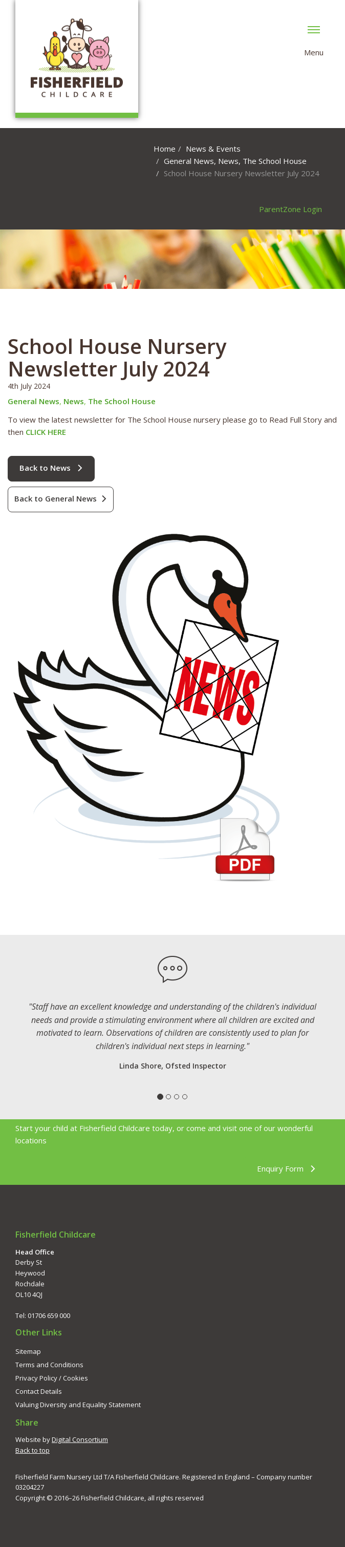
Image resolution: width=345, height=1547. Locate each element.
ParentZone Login (290, 209)
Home (165, 148)
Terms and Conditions (49, 1364)
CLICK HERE (46, 432)
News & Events (213, 148)
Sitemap (28, 1351)
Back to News (51, 468)
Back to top (32, 1450)
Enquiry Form (286, 1168)
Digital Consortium (80, 1439)
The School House (275, 161)
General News (189, 161)
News (228, 161)
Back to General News (60, 498)
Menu (314, 39)
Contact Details (38, 1391)
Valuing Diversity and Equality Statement (78, 1404)
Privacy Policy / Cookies (51, 1378)
